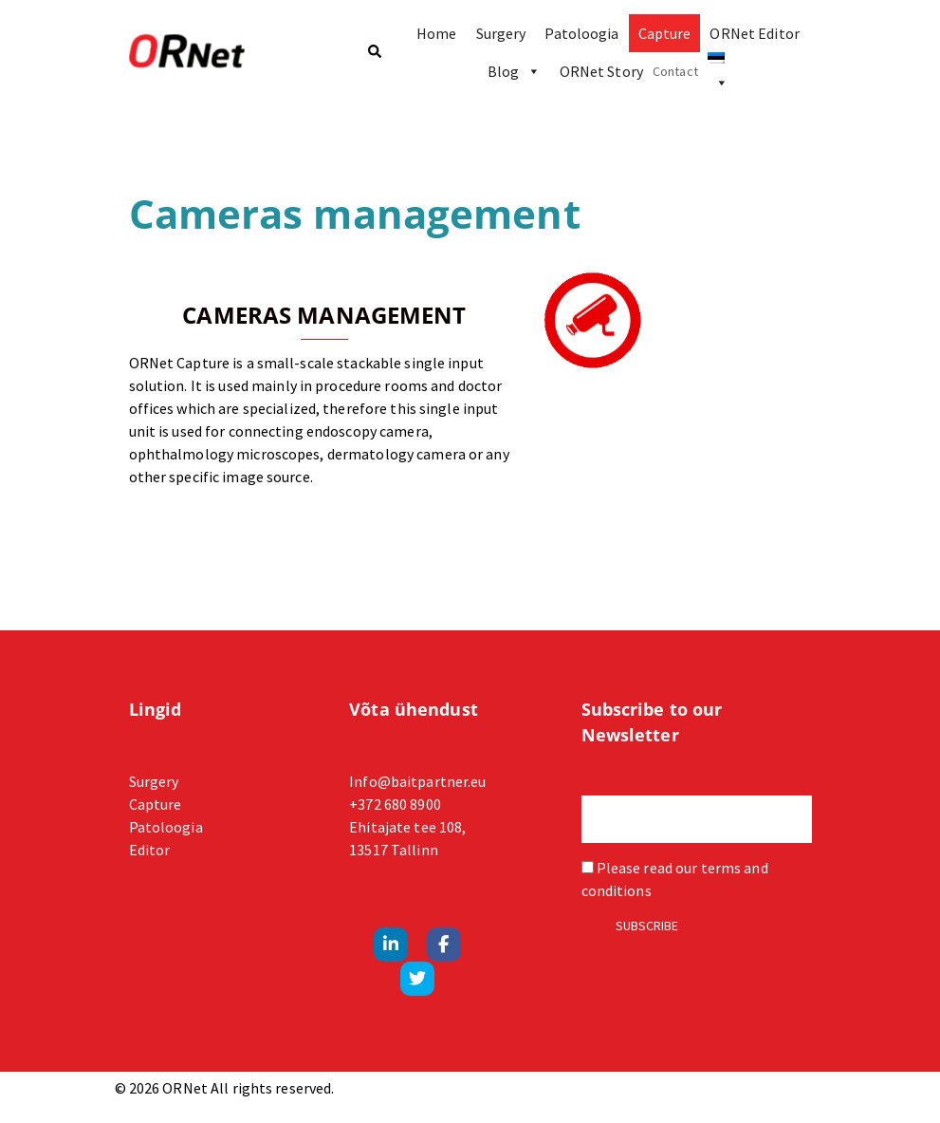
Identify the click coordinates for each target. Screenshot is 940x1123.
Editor (150, 849)
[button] (373, 53)
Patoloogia (581, 33)
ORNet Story (601, 71)
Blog (514, 71)
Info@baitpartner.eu (417, 781)
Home (436, 33)
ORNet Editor (754, 33)
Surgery (501, 33)
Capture (664, 33)
